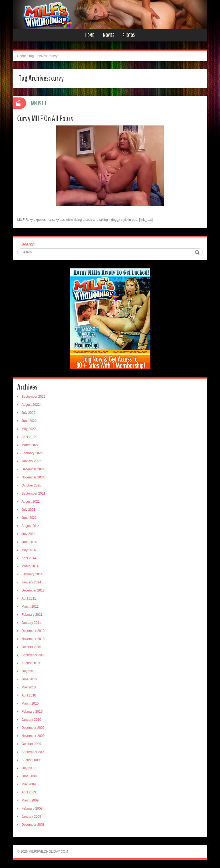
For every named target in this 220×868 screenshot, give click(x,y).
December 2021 (33, 469)
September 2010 (33, 655)
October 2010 (31, 647)
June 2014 (29, 542)
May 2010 (29, 687)
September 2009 (33, 752)
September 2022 (33, 396)
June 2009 (29, 776)
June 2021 (29, 518)
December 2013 (33, 590)
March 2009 (30, 800)
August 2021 (31, 501)
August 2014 (31, 526)
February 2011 (32, 615)
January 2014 (31, 582)
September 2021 (33, 493)
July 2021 (28, 510)
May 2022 (29, 429)
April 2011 (29, 598)
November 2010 (33, 639)
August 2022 (31, 405)
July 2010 (28, 671)
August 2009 (31, 760)
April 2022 (29, 437)
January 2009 (31, 816)
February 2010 (32, 711)
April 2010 (29, 695)
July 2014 (28, 534)
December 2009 (33, 728)
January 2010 (31, 720)
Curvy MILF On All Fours (45, 118)
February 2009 (32, 808)
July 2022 (28, 413)
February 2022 (32, 453)
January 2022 (31, 461)
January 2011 (31, 623)
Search (28, 244)
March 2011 (30, 606)
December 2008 (33, 825)
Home (89, 35)
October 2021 (31, 485)
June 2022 (29, 421)
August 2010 (31, 663)
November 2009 (33, 736)
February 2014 (32, 574)
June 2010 (29, 679)
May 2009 (29, 784)
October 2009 (31, 744)
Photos (128, 35)
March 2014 (30, 566)
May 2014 (29, 550)
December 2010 (33, 631)
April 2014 (29, 558)
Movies (108, 35)
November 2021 (33, 477)
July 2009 (28, 768)
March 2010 (30, 703)
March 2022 (30, 445)
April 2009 (29, 792)
